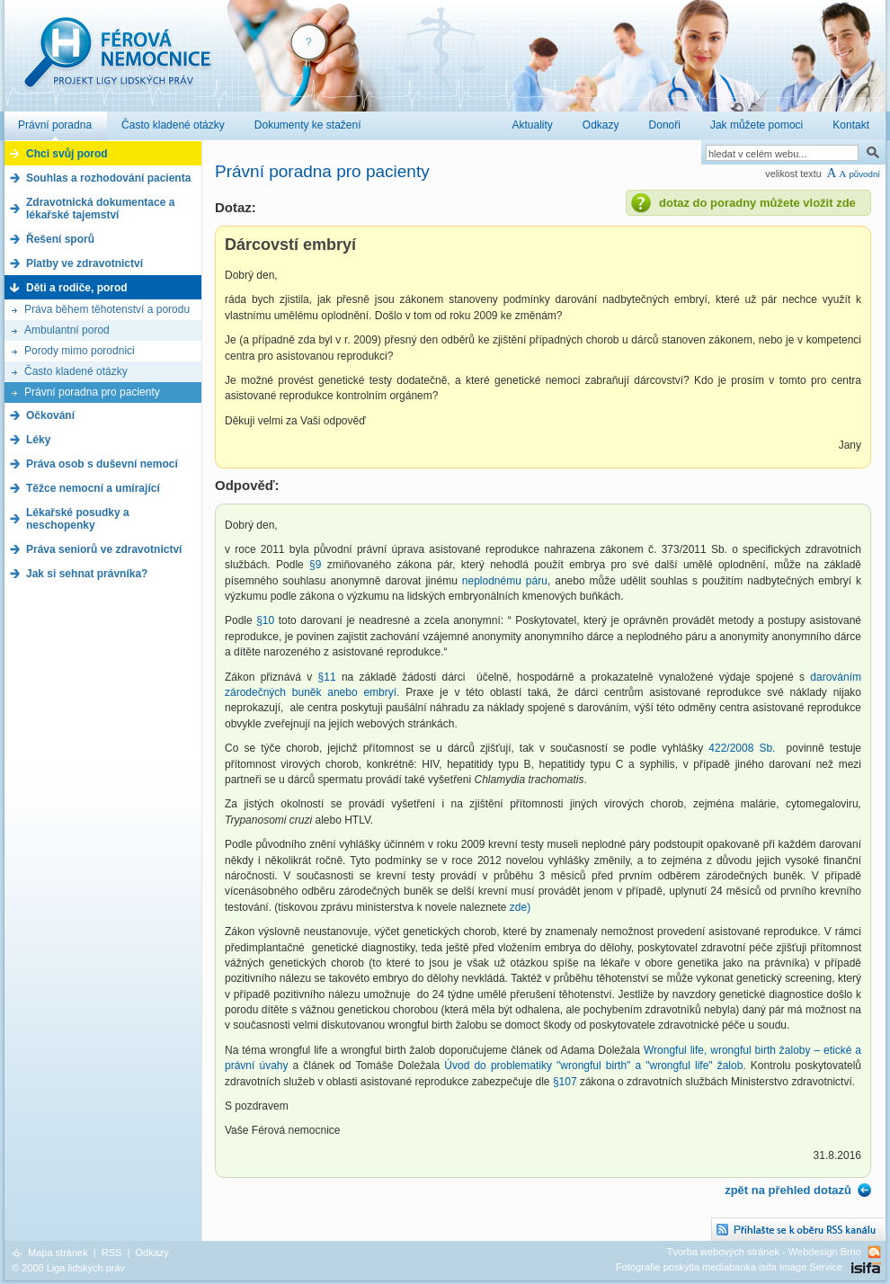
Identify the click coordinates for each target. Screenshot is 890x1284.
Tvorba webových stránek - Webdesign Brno (764, 1251)
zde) (520, 907)
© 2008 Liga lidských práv (68, 1267)
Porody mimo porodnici (79, 350)
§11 (327, 677)
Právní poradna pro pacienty (92, 392)
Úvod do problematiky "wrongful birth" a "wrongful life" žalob (593, 1065)
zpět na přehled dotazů (788, 1190)
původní (864, 174)
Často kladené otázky (76, 371)
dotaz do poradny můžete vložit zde (757, 203)
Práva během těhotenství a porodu (107, 309)
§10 (265, 620)
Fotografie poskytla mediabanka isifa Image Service (729, 1267)
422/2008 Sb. (741, 748)
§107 (565, 1081)
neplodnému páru (504, 581)
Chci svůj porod (67, 153)
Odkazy (151, 1252)
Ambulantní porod (67, 330)
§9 (315, 564)
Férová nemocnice (116, 61)
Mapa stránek (58, 1252)
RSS (112, 1252)
